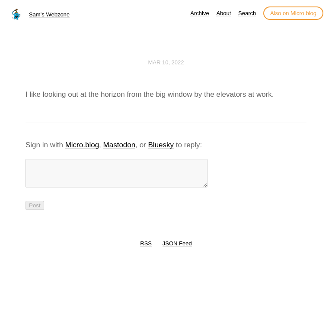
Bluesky (161, 145)
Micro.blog (82, 145)
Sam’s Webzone (49, 14)
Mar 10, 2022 (166, 62)
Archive (199, 13)
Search (247, 13)
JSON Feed (177, 248)
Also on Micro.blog (293, 13)
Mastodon (119, 145)
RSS (146, 248)
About (223, 13)
